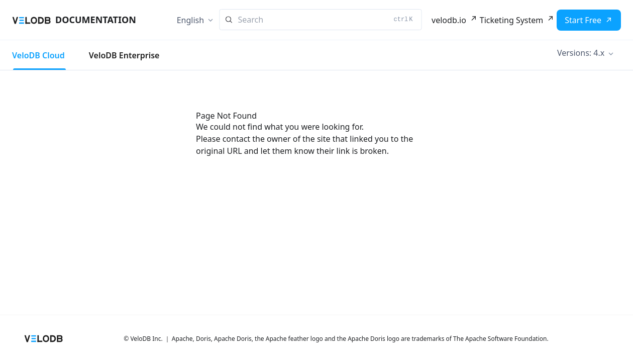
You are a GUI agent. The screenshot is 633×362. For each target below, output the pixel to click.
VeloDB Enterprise (124, 55)
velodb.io (449, 20)
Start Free (583, 20)
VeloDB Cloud (38, 55)
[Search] (320, 20)
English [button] (190, 20)
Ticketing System (511, 20)
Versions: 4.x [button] (580, 52)
